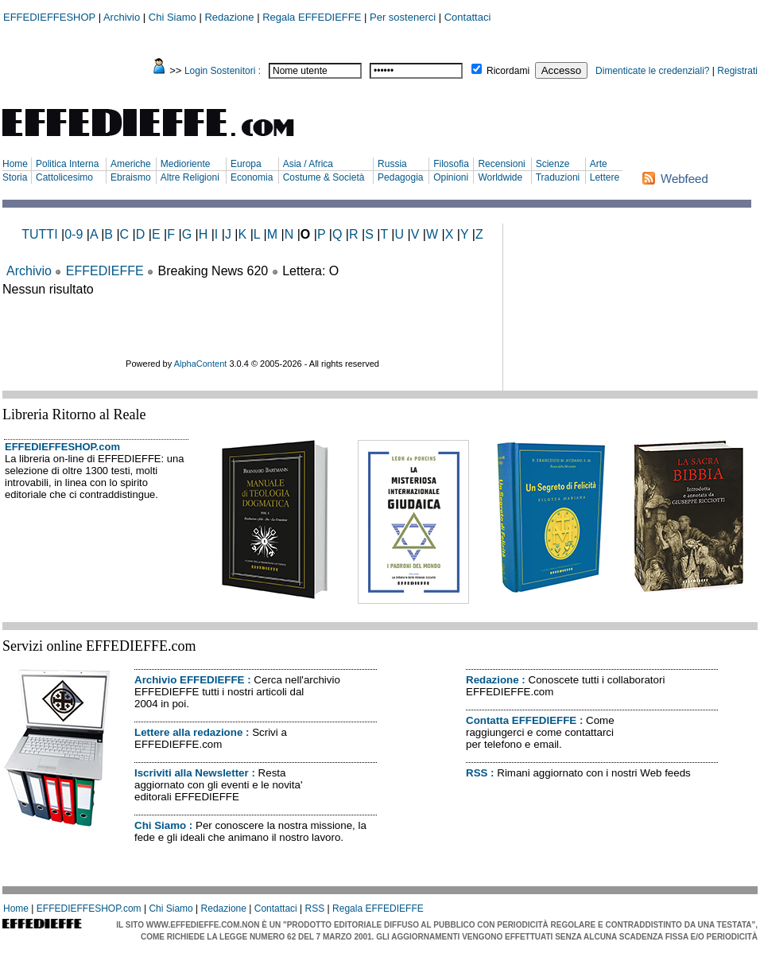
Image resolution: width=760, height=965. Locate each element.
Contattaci (467, 17)
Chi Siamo (172, 17)
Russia (392, 163)
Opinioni (450, 177)
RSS (476, 773)
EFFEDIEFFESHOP (49, 17)
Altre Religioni (190, 177)
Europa (246, 163)
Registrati (737, 70)
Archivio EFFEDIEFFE (189, 680)
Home (15, 163)
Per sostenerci (403, 17)
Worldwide (500, 177)
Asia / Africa (308, 163)
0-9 (73, 234)
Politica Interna (67, 163)
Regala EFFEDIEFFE (311, 17)
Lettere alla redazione (188, 732)
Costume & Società (324, 177)
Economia (252, 177)
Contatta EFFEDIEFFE (521, 720)
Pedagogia (400, 177)
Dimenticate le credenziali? (652, 70)
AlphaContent (200, 363)
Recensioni (501, 163)
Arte (598, 163)
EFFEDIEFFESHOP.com (62, 447)
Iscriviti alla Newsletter (191, 773)
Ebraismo (131, 177)
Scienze (553, 163)
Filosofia (451, 163)
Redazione (229, 17)
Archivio (121, 17)
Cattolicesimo (64, 177)
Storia (14, 177)
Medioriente (186, 163)
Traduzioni (558, 177)
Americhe (131, 163)
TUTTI (39, 234)
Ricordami (508, 70)
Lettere (604, 177)
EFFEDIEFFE (105, 271)
